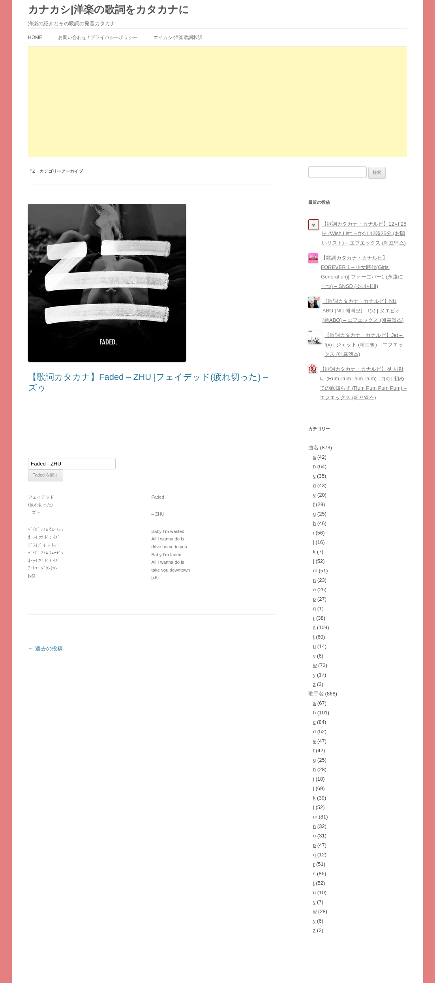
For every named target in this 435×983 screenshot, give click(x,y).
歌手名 (316, 694)
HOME (35, 37)
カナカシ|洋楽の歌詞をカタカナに (108, 9)
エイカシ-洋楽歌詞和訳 (178, 37)
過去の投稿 (45, 648)
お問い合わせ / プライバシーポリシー (98, 37)
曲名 (313, 447)
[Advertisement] (217, 102)
